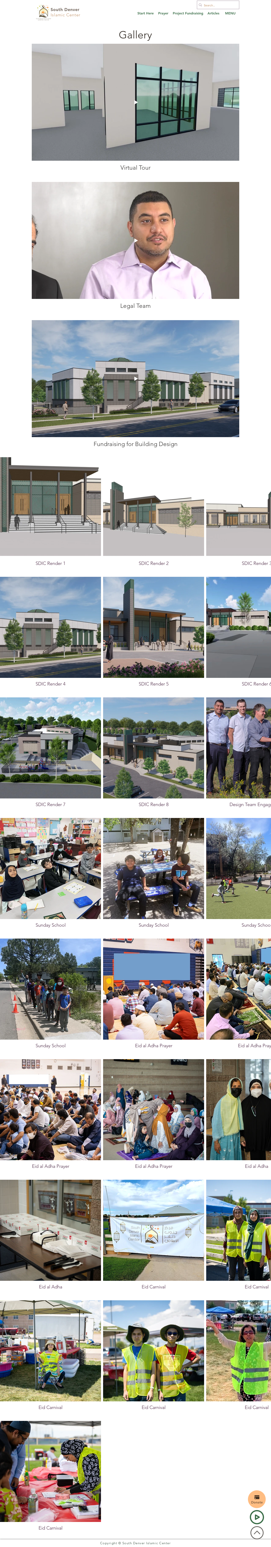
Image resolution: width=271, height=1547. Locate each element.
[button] (230, 13)
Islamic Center (65, 14)
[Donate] (257, 1499)
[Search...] (217, 5)
